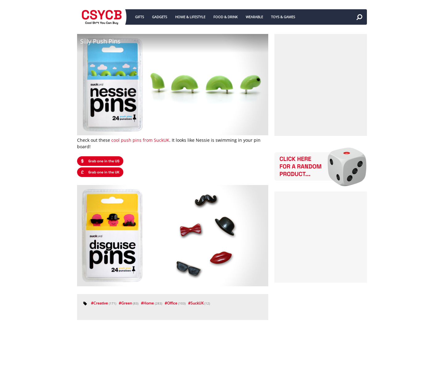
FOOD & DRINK (225, 17)
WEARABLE (254, 17)
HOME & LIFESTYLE (190, 17)
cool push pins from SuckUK (140, 140)
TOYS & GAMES (283, 17)
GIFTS (139, 17)
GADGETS (159, 17)
